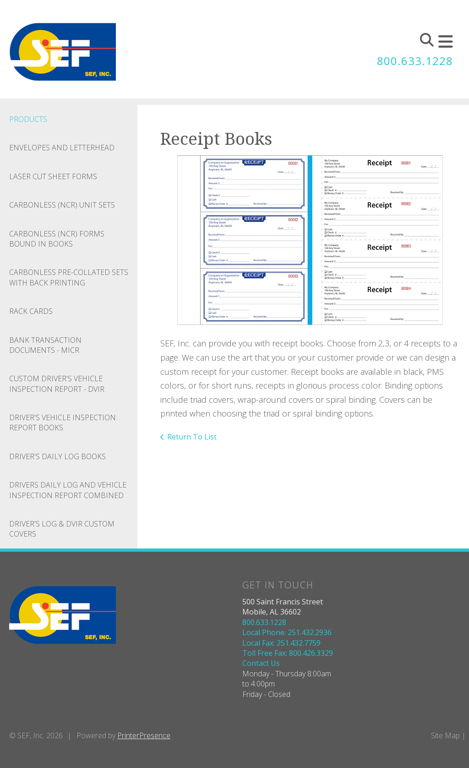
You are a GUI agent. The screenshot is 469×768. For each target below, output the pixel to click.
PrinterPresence (143, 735)
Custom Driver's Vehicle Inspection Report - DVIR (56, 383)
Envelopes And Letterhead (62, 148)
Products (28, 119)
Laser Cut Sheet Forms (53, 176)
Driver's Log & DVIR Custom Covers (62, 529)
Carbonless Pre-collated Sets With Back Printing (68, 277)
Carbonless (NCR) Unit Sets (62, 205)
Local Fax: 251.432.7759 (281, 643)
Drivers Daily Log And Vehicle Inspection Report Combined (67, 490)
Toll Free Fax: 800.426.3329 (287, 653)
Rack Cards (31, 311)
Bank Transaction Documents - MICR (45, 345)
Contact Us (261, 663)
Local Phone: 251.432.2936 (287, 632)
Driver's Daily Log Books (57, 456)
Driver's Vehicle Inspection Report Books (62, 422)
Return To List (192, 437)
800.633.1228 (415, 60)
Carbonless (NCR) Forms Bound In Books (56, 239)
